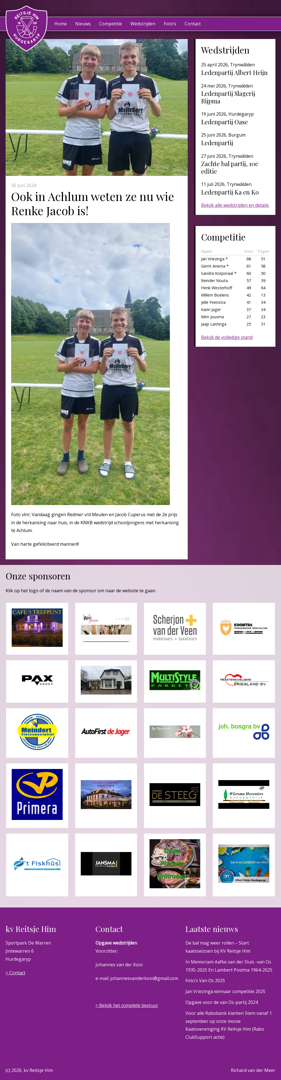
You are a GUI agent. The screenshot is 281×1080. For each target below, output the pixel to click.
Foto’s (170, 24)
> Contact (15, 973)
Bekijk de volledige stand (227, 337)
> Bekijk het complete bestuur (127, 1005)
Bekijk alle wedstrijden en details (235, 205)
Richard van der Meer (253, 1070)
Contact (193, 24)
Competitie (110, 24)
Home (60, 24)
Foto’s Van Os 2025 (205, 980)
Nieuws (83, 24)
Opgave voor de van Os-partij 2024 (221, 1002)
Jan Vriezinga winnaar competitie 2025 (225, 991)
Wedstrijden (142, 24)
